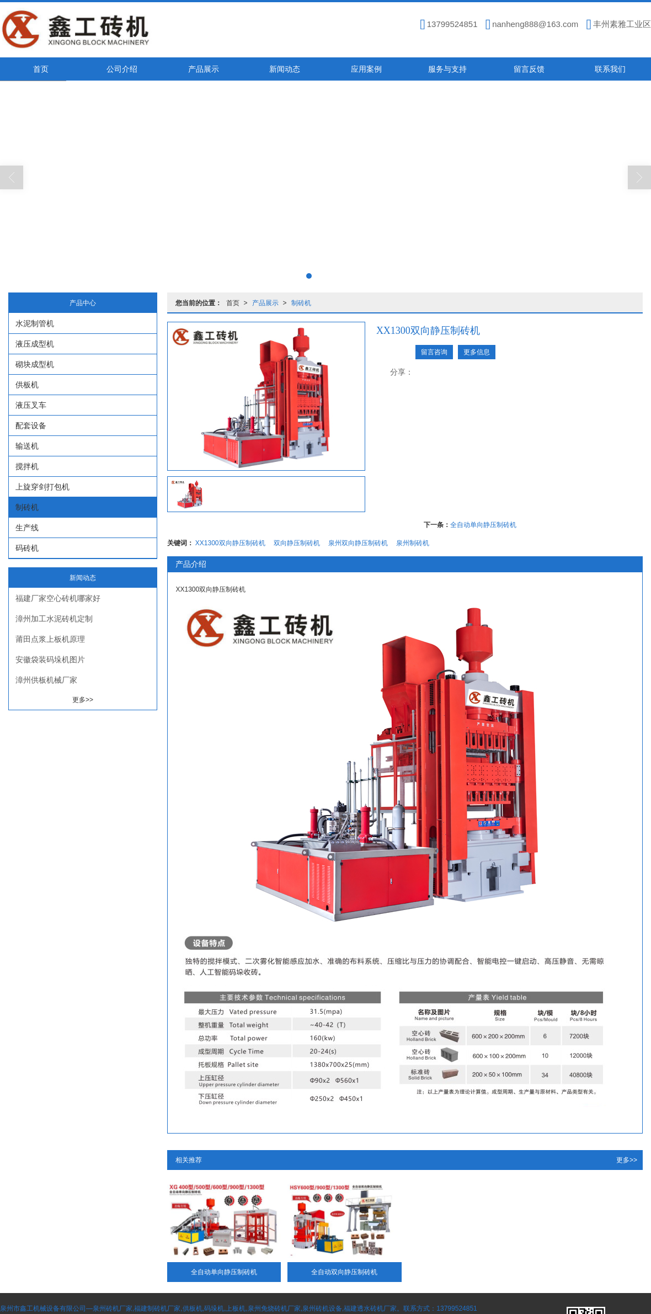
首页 (41, 69)
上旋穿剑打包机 (42, 486)
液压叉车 (30, 405)
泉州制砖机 (412, 543)
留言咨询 (434, 352)
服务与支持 (447, 69)
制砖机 (301, 303)
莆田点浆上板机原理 (50, 639)
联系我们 (610, 69)
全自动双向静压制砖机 (344, 1272)
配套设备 (30, 425)
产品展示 (203, 69)
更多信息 (476, 352)
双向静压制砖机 (297, 543)
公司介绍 (121, 69)
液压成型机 (34, 343)
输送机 (27, 445)
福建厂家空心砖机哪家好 (57, 598)
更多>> (626, 1160)
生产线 (27, 527)
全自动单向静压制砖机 (483, 525)
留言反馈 (529, 69)
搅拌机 (27, 466)
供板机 (27, 384)
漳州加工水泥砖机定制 (54, 618)
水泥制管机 (34, 323)
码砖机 (27, 548)
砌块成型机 (34, 364)
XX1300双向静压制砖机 (230, 543)
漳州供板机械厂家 (46, 679)
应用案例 (366, 69)
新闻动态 (284, 69)
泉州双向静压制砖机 (358, 543)
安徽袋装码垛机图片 (50, 659)
